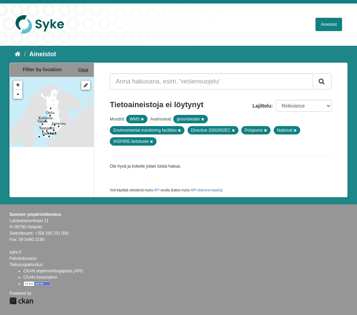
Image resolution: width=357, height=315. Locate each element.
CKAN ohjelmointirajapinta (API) (53, 271)
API (156, 190)
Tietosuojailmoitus (26, 264)
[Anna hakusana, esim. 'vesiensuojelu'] (211, 81)
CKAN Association (40, 277)
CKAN (21, 301)
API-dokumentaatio (206, 190)
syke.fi (15, 252)
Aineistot (329, 24)
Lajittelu (261, 106)
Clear (83, 69)
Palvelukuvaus (22, 258)
